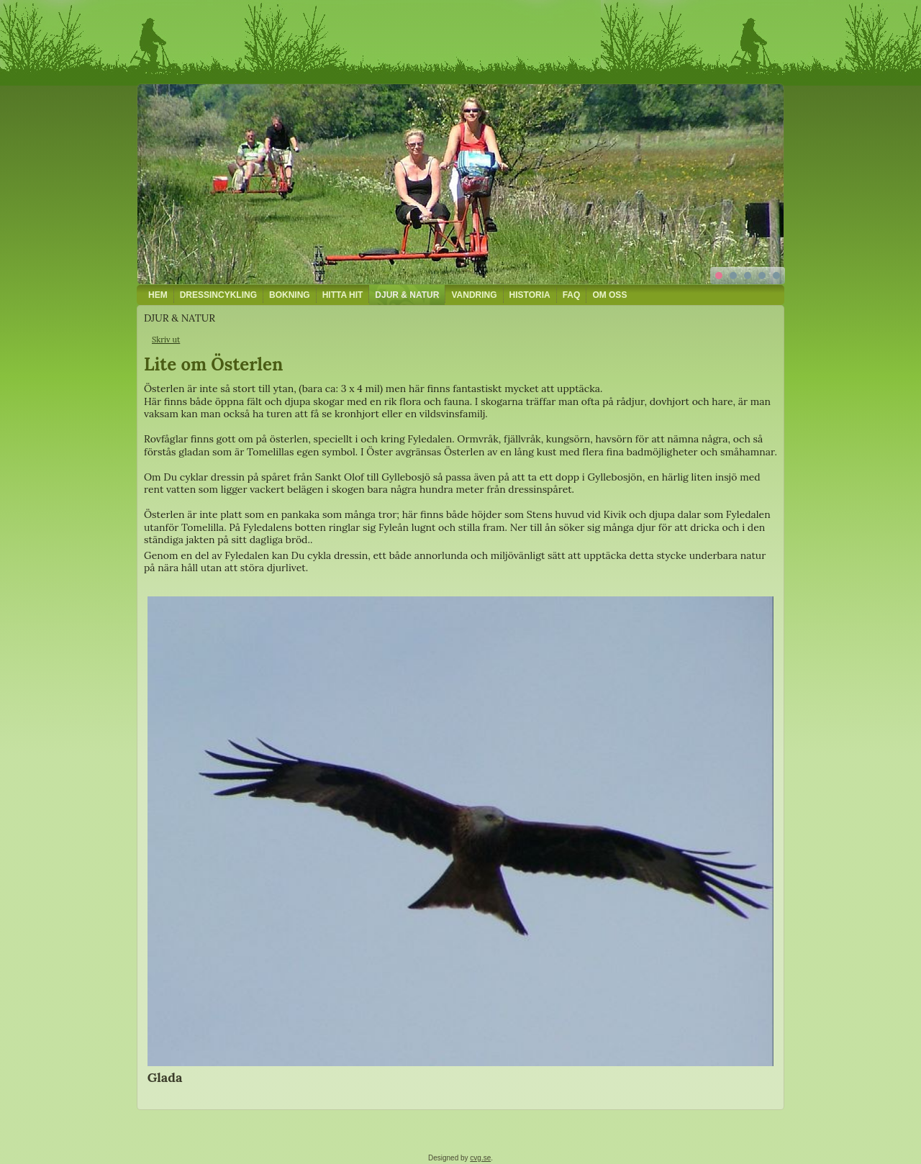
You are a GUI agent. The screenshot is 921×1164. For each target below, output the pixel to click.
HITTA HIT (342, 295)
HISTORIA (529, 295)
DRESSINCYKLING (218, 295)
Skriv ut (166, 340)
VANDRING (473, 295)
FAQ (572, 295)
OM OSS (609, 295)
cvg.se (480, 1158)
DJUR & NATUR (407, 295)
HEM (158, 295)
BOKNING (289, 295)
